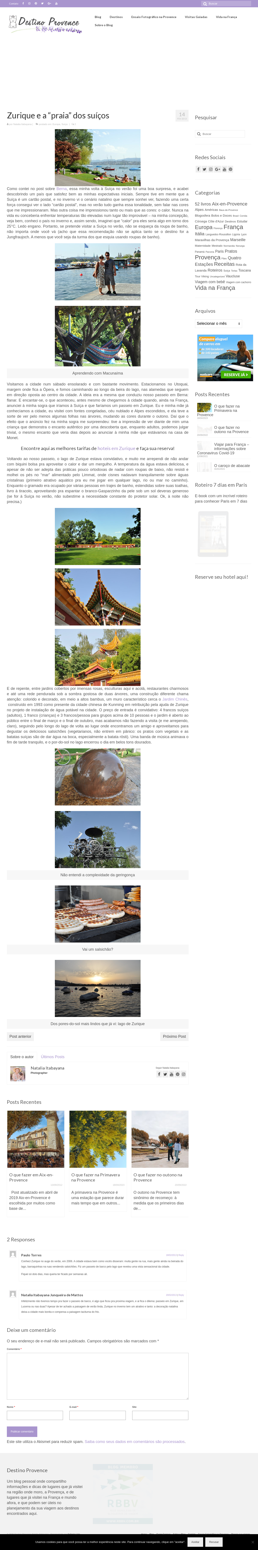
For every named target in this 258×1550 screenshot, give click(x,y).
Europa (56, 124)
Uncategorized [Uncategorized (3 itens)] (217, 276)
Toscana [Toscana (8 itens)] (244, 270)
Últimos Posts (52, 1057)
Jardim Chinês (175, 699)
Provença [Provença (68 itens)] (207, 257)
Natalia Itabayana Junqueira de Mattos (66, 1300)
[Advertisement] (129, 68)
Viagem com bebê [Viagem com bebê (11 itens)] (210, 282)
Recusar (214, 1542)
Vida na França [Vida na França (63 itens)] (215, 287)
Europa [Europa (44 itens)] (204, 227)
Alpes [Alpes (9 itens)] (199, 210)
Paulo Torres (45, 1255)
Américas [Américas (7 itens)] (211, 210)
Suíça (65, 124)
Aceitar (195, 1542)
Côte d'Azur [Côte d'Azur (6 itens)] (216, 221)
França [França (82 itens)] (233, 226)
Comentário (14, 1354)
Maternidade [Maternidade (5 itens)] (203, 245)
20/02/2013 (171, 1300)
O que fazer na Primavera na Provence (227, 410)
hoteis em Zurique (116, 448)
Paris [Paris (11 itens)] (219, 251)
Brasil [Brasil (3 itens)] (236, 216)
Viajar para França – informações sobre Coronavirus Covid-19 (223, 450)
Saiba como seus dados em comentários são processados (134, 1447)
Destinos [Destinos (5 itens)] (230, 221)
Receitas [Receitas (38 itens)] (224, 264)
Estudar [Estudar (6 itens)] (242, 221)
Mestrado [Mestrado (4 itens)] (217, 245)
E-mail (73, 1412)
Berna (62, 189)
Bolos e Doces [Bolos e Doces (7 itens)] (221, 215)
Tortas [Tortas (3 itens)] (234, 270)
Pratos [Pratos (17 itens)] (231, 251)
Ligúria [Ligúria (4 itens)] (236, 234)
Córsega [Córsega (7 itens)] (201, 221)
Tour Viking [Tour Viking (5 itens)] (202, 276)
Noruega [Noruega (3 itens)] (240, 246)
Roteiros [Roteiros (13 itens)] (215, 270)
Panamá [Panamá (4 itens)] (200, 251)
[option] (36, 1165)
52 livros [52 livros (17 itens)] (203, 204)
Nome (11, 1412)
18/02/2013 (171, 1255)
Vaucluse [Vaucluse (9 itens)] (233, 276)
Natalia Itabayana (22, 124)
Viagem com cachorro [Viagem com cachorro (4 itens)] (238, 282)
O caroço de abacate (232, 470)
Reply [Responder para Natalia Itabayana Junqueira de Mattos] (181, 1300)
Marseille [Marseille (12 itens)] (237, 240)
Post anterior (20, 1036)
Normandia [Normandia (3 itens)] (229, 246)
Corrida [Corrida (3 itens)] (243, 216)
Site (134, 1412)
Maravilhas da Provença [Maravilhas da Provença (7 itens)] (212, 240)
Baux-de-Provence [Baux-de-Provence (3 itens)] (228, 210)
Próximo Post (174, 1036)
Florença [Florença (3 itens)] (218, 228)
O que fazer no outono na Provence (231, 429)
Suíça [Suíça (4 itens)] (227, 270)
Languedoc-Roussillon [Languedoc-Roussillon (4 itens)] (218, 234)
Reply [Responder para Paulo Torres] (181, 1255)
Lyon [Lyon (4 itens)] (244, 234)
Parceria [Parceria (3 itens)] (210, 252)
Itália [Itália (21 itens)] (200, 233)
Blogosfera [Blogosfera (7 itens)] (202, 215)
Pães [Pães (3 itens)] (224, 258)
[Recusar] (252, 1542)
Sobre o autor (22, 1057)
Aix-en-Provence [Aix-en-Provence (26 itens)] (230, 204)
